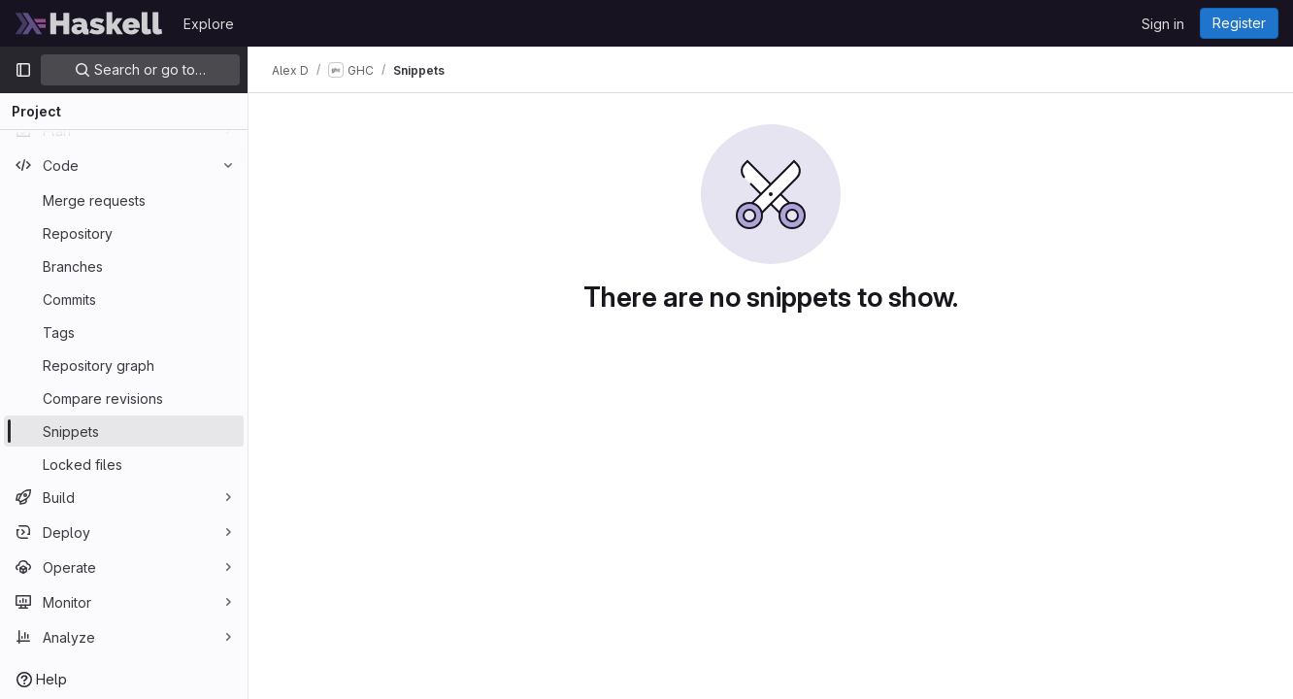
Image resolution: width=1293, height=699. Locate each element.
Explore (208, 24)
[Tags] (124, 332)
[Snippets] (124, 431)
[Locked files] (124, 464)
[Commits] (124, 299)
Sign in (1163, 24)
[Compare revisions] (124, 398)
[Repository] (124, 233)
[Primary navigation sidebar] (23, 69)
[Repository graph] (124, 365)
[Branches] (124, 266)
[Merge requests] (124, 200)
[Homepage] (89, 23)
